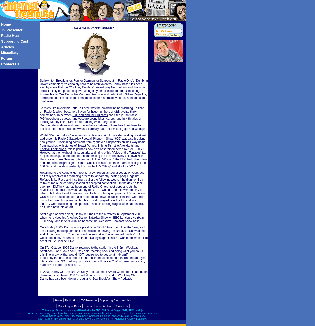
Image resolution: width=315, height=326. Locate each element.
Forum (88, 306)
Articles (126, 300)
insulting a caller (82, 179)
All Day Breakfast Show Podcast (110, 278)
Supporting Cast (109, 300)
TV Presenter (89, 300)
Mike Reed (58, 179)
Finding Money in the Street (58, 122)
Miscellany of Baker (69, 306)
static (95, 200)
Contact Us (121, 306)
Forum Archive (103, 306)
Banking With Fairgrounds (99, 122)
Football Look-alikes (53, 149)
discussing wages (109, 204)
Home (58, 300)
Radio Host (71, 300)
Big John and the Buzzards (90, 115)
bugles (83, 200)
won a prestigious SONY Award (94, 227)
